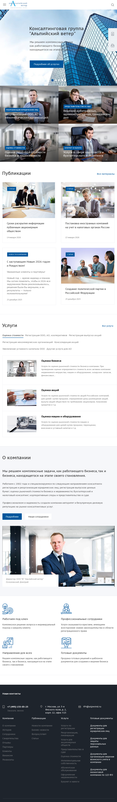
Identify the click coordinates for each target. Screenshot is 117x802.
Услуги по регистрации (68, 727)
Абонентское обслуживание (69, 769)
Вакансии (7, 755)
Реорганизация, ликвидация (69, 734)
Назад (101, 581)
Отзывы (6, 742)
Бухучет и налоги (70, 781)
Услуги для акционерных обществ (68, 742)
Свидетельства (10, 738)
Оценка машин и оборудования (61, 416)
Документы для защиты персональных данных (98, 742)
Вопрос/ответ (39, 734)
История (6, 730)
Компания (8, 718)
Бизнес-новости (40, 730)
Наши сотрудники (38, 516)
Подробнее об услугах (46, 64)
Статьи (35, 738)
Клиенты (7, 751)
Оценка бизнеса (51, 360)
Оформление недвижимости (69, 776)
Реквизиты (8, 759)
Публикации (39, 718)
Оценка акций (50, 390)
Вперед (108, 581)
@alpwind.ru (93, 706)
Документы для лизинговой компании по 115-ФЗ (101, 772)
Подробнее (12, 516)
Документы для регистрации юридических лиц (100, 728)
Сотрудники (8, 734)
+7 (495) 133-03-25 (17, 706)
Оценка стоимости (71, 756)
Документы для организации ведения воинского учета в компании (102, 758)
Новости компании (42, 725)
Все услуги (107, 326)
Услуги (64, 718)
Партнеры (7, 747)
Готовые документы (101, 718)
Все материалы (106, 173)
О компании (9, 725)
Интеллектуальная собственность (70, 762)
